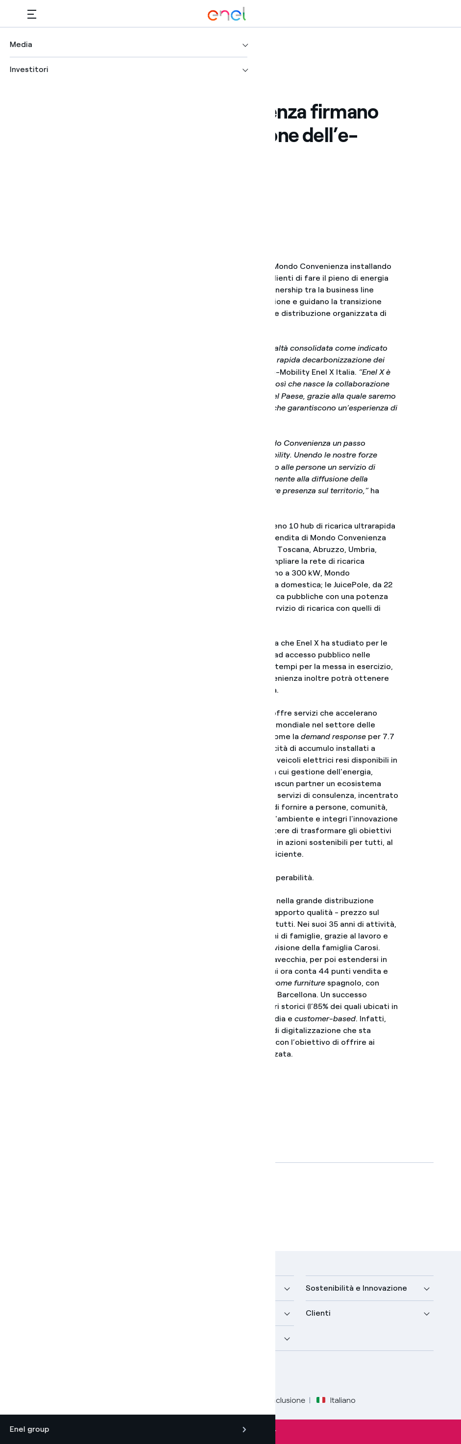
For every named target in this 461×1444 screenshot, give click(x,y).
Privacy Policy (123, 1400)
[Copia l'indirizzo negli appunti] (111, 196)
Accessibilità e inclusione (261, 1400)
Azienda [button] (42, 1288)
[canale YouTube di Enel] (105, 1374)
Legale (76, 1400)
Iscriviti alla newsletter (230, 1431)
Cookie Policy (182, 1400)
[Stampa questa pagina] (63, 196)
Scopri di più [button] (50, 1313)
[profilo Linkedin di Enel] (83, 1374)
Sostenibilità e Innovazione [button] (356, 1288)
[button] (32, 14)
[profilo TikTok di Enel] (149, 1374)
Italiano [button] (336, 1400)
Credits (40, 1400)
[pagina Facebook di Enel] (38, 1374)
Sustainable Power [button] (201, 1313)
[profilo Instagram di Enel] (127, 1374)
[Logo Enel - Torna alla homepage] (227, 14)
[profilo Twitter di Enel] (60, 1374)
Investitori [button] (46, 1338)
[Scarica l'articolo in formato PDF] (109, 1205)
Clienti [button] (318, 1313)
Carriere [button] (182, 1338)
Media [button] (178, 1288)
